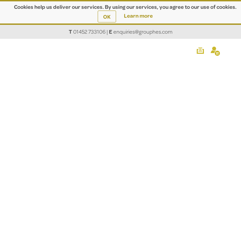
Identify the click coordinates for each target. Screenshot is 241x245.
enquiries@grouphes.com (143, 31)
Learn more (138, 15)
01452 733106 (89, 31)
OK (107, 16)
